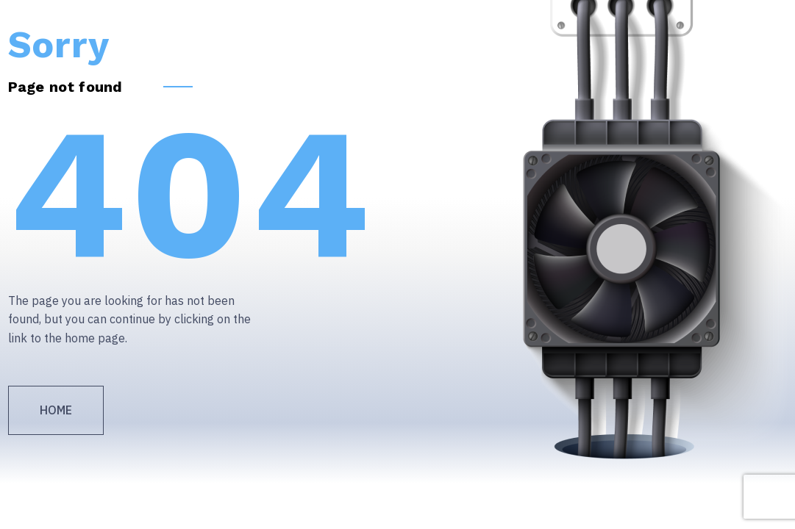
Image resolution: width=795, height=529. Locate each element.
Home (56, 410)
